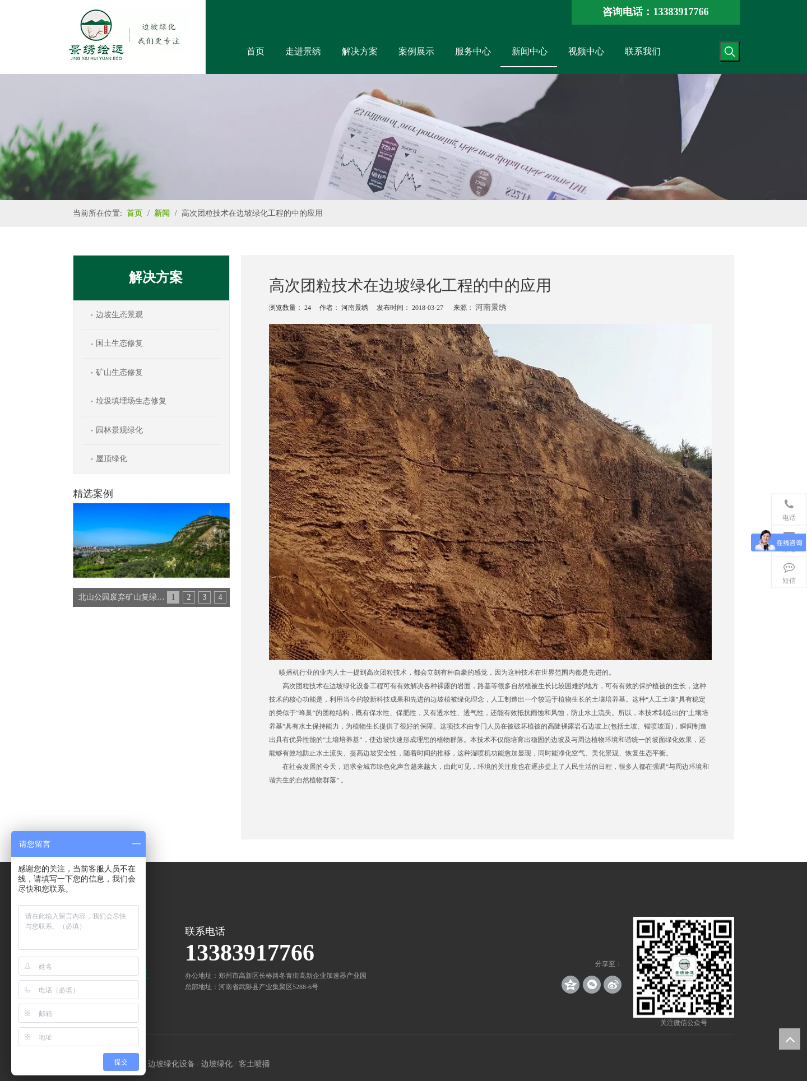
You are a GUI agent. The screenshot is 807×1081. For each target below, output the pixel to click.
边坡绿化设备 (171, 1064)
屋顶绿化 (111, 458)
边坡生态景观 (119, 314)
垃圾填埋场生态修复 (131, 401)
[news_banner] (403, 137)
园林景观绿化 (119, 430)
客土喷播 (254, 1064)
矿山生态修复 (119, 372)
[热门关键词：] (730, 51)
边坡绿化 (217, 1064)
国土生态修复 (119, 343)
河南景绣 (491, 307)
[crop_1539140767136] (683, 967)
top (789, 1039)
